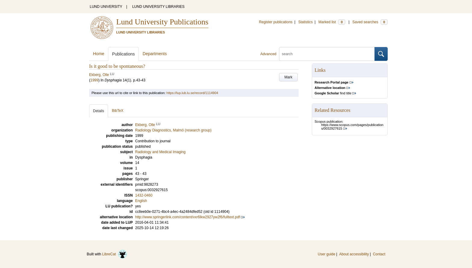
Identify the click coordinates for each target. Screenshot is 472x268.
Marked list (331, 22)
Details (98, 111)
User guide (326, 254)
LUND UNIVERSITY (106, 7)
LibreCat (114, 254)
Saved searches (370, 22)
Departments (155, 53)
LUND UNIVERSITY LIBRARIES (158, 7)
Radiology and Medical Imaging (160, 152)
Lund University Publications (162, 21)
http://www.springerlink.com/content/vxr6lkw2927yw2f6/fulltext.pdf (187, 217)
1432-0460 (143, 195)
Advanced (268, 54)
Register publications (275, 22)
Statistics (305, 22)
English (141, 201)
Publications (123, 54)
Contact (379, 254)
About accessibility (354, 254)
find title (333, 93)
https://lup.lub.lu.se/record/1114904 (192, 93)
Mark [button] (288, 77)
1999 (94, 80)
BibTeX (117, 111)
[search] (327, 54)
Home (98, 53)
